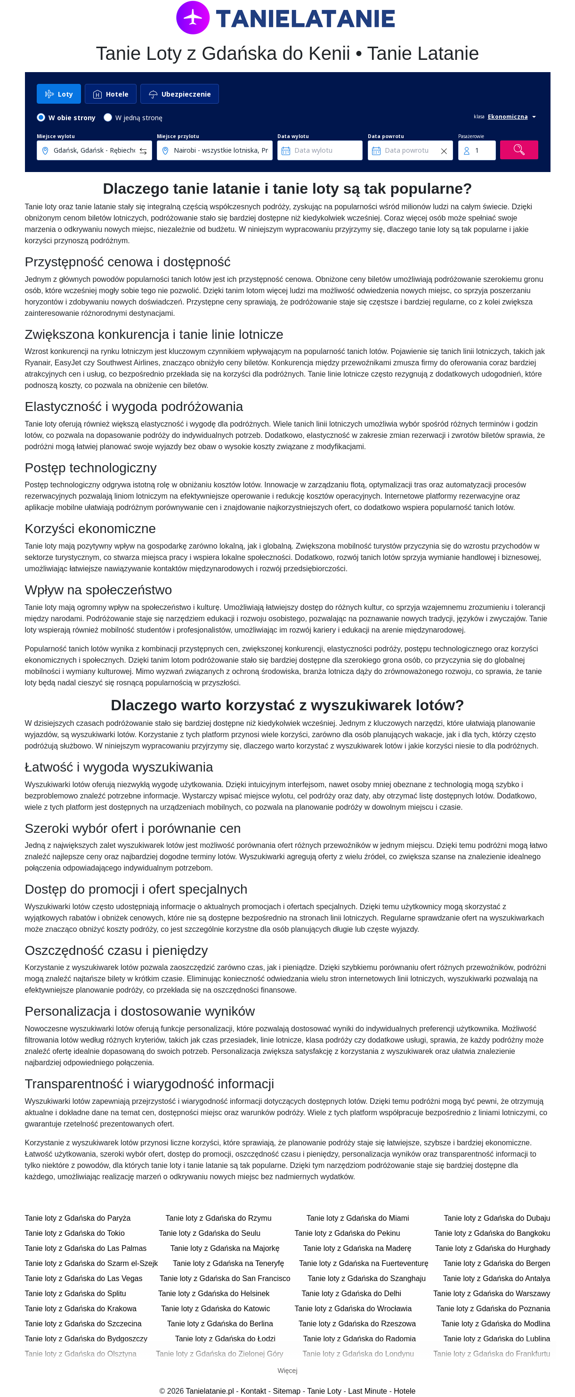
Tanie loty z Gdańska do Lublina (497, 1339)
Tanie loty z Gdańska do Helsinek (214, 1294)
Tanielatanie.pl (210, 1391)
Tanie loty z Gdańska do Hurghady (493, 1248)
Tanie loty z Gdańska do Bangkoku (492, 1233)
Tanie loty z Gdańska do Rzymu (219, 1218)
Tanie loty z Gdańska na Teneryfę (228, 1263)
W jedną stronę (138, 117)
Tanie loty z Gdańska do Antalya (497, 1278)
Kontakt (253, 1391)
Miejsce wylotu (56, 136)
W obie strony (72, 117)
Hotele (404, 1391)
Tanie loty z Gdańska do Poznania (494, 1309)
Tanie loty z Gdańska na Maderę (357, 1248)
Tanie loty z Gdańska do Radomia (359, 1339)
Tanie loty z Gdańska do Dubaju (497, 1218)
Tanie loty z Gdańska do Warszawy (491, 1294)
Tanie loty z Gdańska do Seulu (209, 1233)
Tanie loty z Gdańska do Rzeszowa (357, 1324)
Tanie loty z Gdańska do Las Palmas (86, 1248)
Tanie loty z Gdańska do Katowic (215, 1309)
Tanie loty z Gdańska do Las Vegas (84, 1278)
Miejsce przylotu (178, 136)
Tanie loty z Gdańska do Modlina (495, 1324)
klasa (479, 116)
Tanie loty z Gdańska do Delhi (351, 1294)
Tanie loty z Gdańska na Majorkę (225, 1248)
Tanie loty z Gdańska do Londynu (358, 1354)
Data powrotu (386, 136)
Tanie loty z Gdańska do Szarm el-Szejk (91, 1263)
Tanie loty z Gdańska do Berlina (220, 1324)
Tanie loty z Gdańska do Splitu (75, 1294)
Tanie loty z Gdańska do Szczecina (83, 1324)
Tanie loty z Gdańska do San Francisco (225, 1278)
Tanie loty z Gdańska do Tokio (75, 1233)
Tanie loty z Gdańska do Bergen (497, 1263)
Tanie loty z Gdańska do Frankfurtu (491, 1354)
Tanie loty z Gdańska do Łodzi (225, 1339)
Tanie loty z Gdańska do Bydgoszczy (86, 1339)
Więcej (287, 1370)
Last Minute (367, 1391)
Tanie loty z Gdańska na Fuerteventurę (364, 1263)
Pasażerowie (471, 136)
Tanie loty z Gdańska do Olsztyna (81, 1354)
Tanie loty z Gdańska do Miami (358, 1218)
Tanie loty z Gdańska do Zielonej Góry (219, 1354)
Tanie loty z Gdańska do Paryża (78, 1218)
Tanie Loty (324, 1391)
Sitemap (287, 1391)
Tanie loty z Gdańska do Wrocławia (353, 1309)
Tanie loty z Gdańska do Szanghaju (367, 1278)
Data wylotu (293, 136)
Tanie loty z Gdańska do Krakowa (81, 1309)
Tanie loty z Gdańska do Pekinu (347, 1233)
